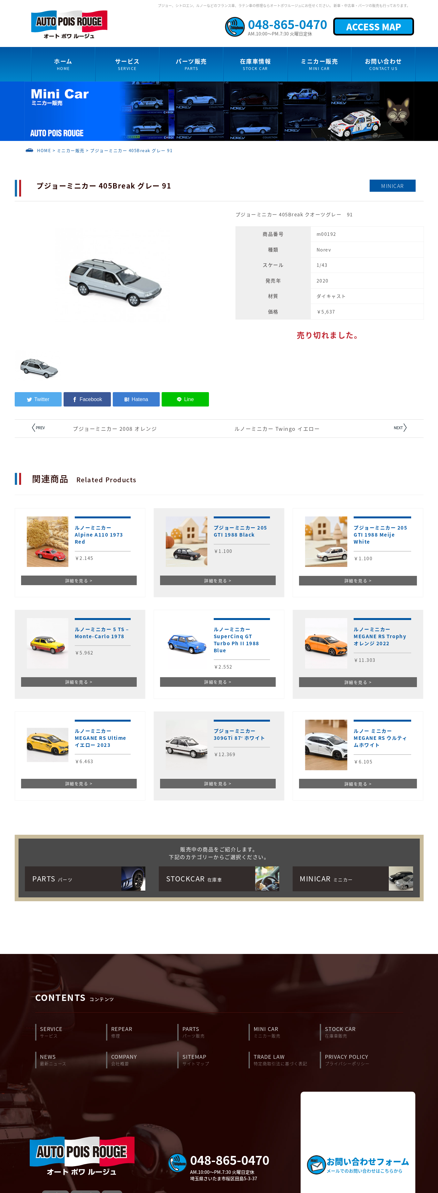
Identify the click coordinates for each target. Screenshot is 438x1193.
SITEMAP (215, 1060)
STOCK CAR (358, 1032)
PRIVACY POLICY (358, 1060)
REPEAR (144, 1032)
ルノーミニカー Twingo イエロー (277, 428)
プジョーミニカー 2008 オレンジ (115, 428)
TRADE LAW (287, 1060)
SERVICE (73, 1032)
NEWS (73, 1060)
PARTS (215, 1032)
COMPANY (144, 1060)
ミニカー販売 (71, 150)
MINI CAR (287, 1032)
